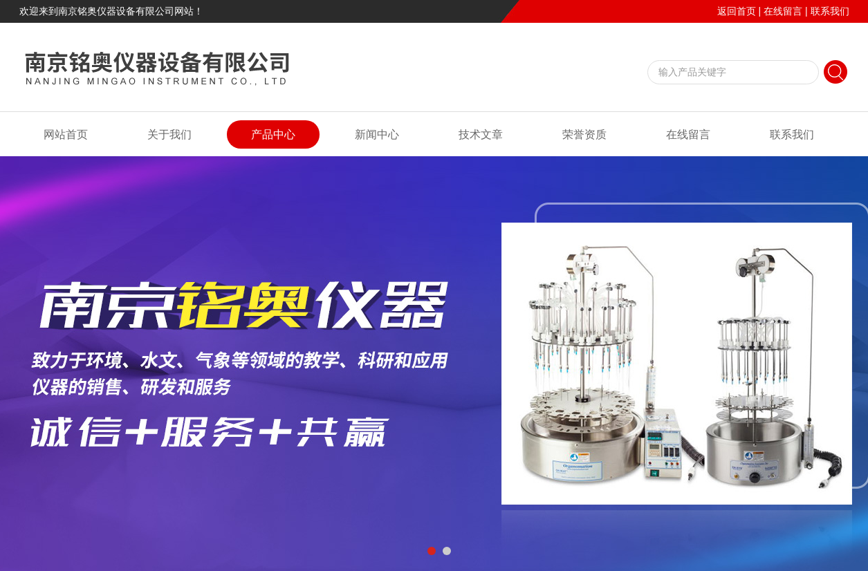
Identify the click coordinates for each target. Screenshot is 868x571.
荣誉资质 (584, 134)
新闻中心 (377, 134)
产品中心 (273, 134)
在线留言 (783, 11)
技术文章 (481, 134)
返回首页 (736, 11)
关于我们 (169, 134)
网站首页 (66, 134)
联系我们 (830, 11)
